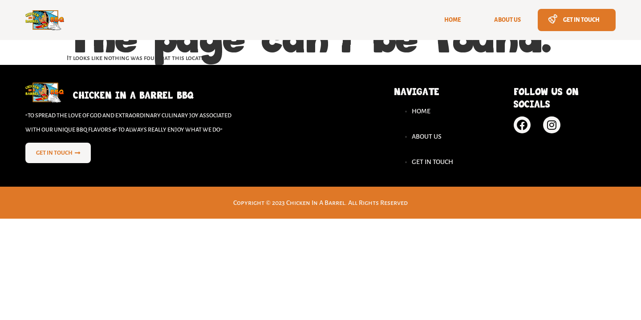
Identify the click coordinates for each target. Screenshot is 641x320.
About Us (507, 20)
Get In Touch (581, 20)
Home (452, 20)
